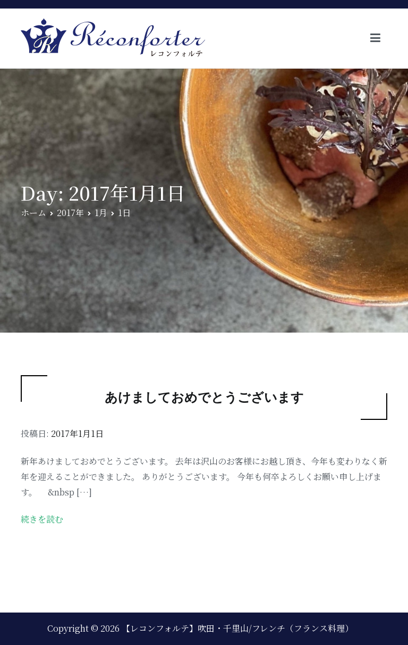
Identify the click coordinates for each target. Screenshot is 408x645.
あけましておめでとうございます (204, 397)
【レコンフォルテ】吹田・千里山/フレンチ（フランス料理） (237, 628)
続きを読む (42, 519)
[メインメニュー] (375, 38)
